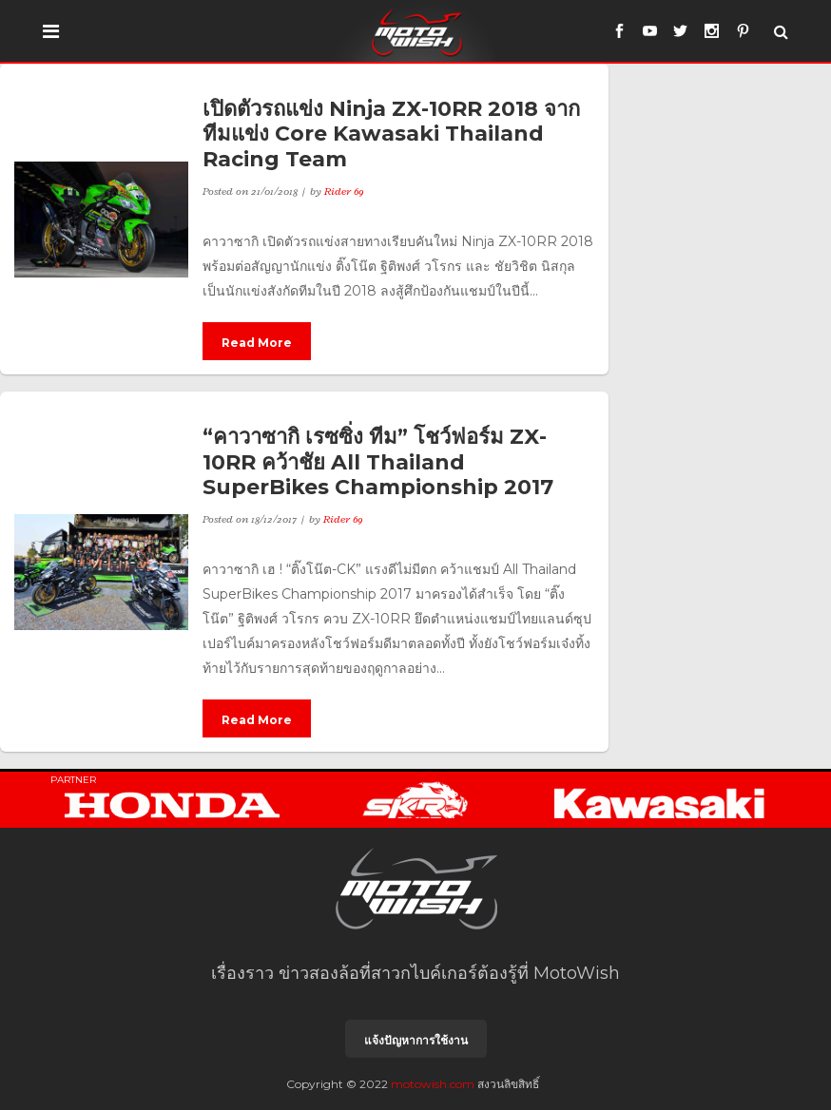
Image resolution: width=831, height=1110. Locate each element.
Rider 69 (344, 191)
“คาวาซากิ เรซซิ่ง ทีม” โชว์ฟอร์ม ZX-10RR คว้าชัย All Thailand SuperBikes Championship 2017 (378, 462)
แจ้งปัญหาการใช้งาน (416, 1040)
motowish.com (432, 1084)
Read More (257, 342)
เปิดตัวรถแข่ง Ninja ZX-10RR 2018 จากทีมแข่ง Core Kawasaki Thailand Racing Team (391, 134)
